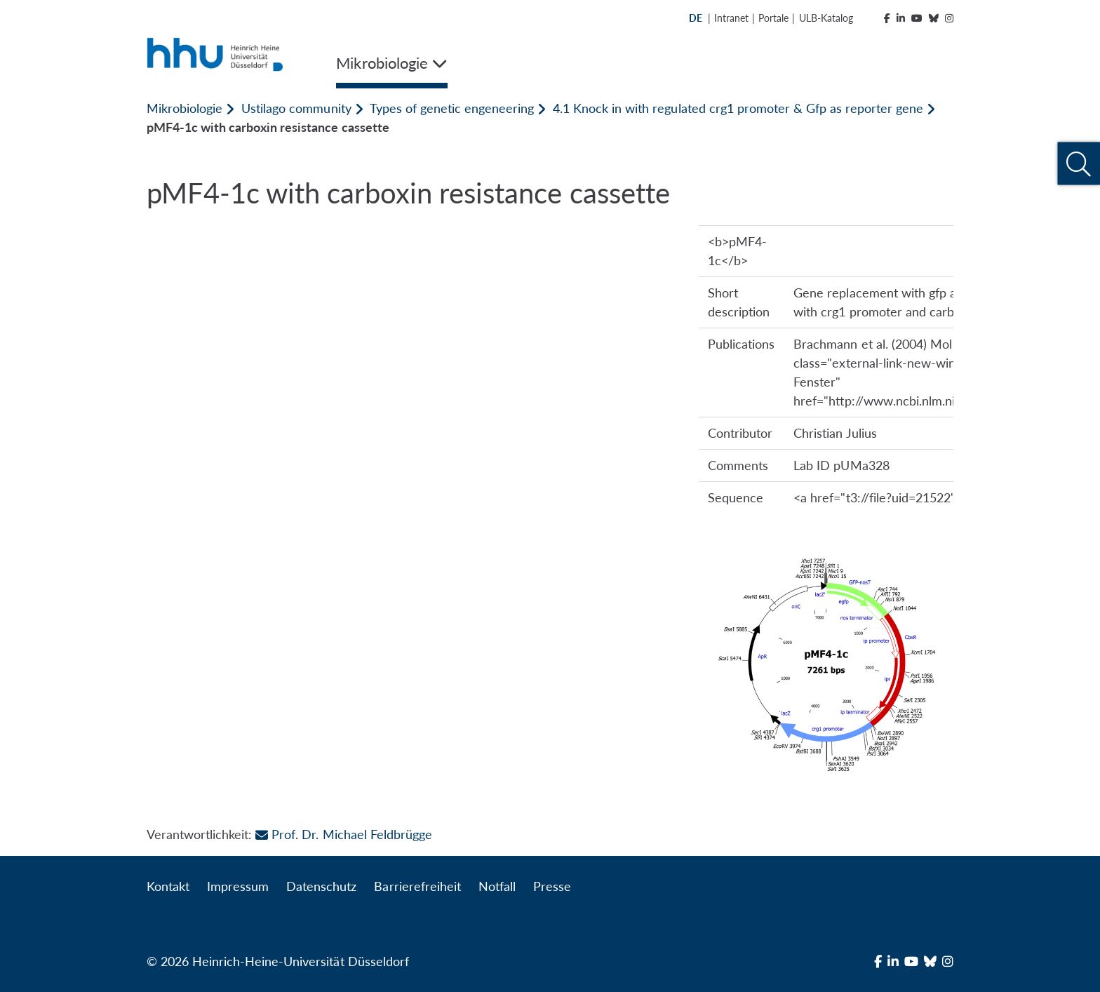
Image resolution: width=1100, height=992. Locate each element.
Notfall (497, 886)
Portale (773, 18)
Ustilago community (296, 108)
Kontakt (168, 886)
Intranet (731, 18)
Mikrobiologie (184, 108)
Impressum (238, 886)
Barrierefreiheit (417, 886)
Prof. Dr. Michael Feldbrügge (343, 834)
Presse (552, 886)
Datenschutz (321, 886)
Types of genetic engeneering (452, 108)
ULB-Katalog (826, 18)
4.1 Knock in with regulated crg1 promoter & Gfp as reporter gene (738, 108)
